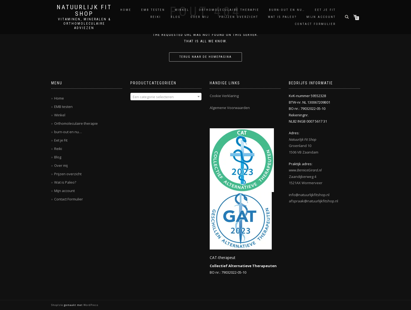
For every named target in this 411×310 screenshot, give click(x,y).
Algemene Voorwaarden (230, 107)
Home (125, 10)
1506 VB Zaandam (303, 152)
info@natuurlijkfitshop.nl (309, 194)
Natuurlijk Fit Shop (84, 10)
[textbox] (166, 97)
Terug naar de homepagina (205, 57)
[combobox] (166, 96)
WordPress (90, 305)
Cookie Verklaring (224, 95)
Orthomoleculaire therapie (229, 10)
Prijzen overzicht (238, 17)
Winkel (182, 10)
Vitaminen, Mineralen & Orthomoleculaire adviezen (84, 23)
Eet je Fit (325, 10)
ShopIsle (57, 305)
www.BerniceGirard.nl (305, 170)
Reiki (155, 17)
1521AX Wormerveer (305, 182)
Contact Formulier (315, 24)
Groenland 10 (300, 145)
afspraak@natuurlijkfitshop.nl (313, 201)
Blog (176, 17)
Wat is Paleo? (282, 17)
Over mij (199, 17)
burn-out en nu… (287, 10)
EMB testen (153, 10)
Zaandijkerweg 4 (302, 176)
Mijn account (321, 17)
